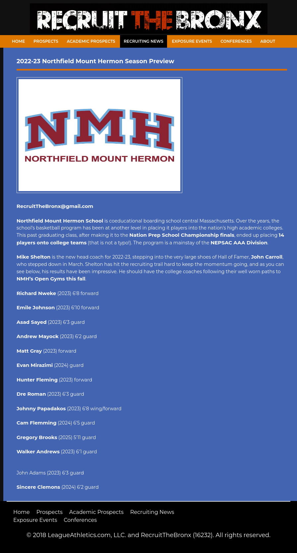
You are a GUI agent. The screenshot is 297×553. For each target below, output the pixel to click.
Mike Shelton (33, 257)
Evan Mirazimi (35, 365)
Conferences (236, 41)
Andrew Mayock (38, 336)
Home (18, 41)
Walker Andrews (38, 451)
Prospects (45, 41)
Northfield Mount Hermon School (60, 221)
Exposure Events (192, 41)
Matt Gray (29, 351)
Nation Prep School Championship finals (181, 235)
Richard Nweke (36, 293)
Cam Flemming (37, 423)
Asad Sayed (32, 322)
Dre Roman (31, 394)
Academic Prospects (91, 41)
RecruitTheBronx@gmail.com (55, 206)
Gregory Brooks (37, 437)
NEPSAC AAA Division (238, 242)
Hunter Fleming (37, 380)
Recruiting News (143, 41)
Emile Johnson (36, 307)
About (267, 41)
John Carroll (266, 257)
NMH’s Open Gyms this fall (51, 279)
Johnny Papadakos (41, 408)
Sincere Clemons (38, 487)
